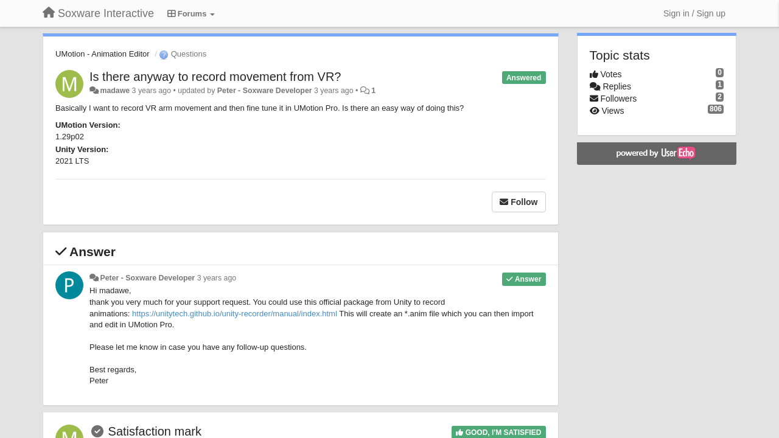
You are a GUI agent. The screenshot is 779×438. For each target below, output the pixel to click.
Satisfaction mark (154, 431)
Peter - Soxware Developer (264, 90)
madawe (115, 90)
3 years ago (217, 278)
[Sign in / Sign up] (694, 13)
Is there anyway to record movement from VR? (215, 76)
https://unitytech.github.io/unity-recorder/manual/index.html (234, 313)
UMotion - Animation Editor (102, 53)
